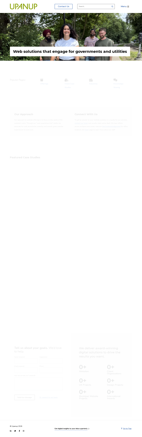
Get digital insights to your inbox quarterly (71, 428)
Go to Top (126, 429)
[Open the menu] (125, 6)
